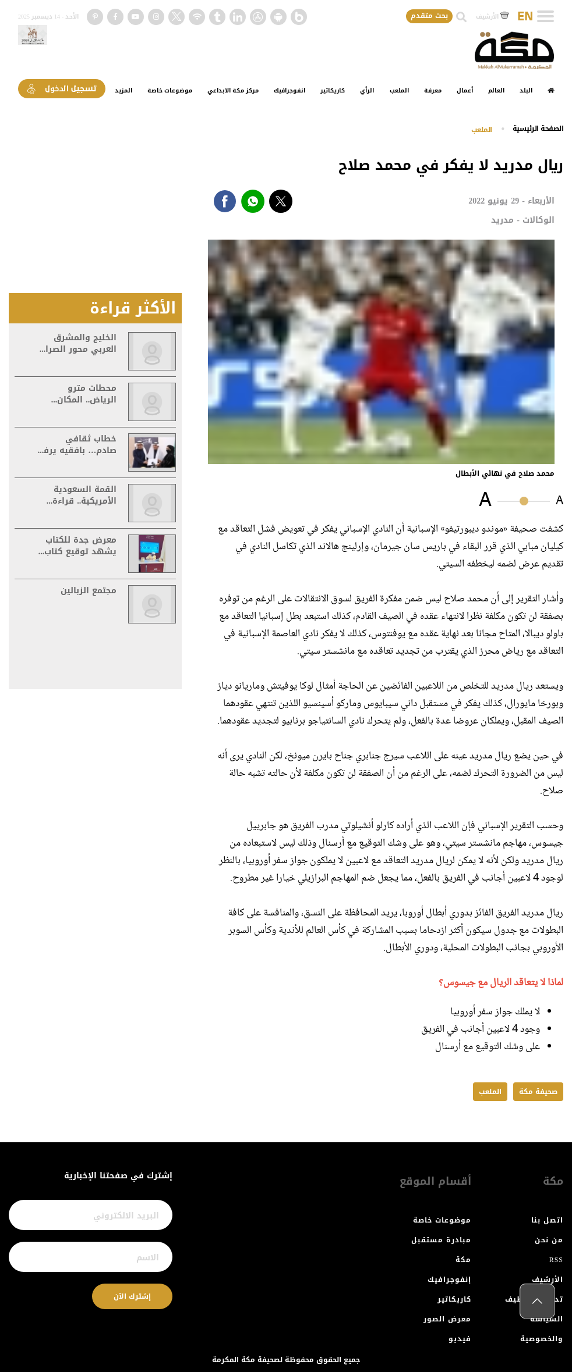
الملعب (399, 90)
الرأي (367, 90)
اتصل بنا (547, 1220)
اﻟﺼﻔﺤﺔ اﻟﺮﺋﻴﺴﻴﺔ (538, 128)
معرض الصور (447, 1319)
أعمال (465, 90)
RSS (556, 1259)
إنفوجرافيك (449, 1279)
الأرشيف (492, 16)
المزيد (123, 90)
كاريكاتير (332, 90)
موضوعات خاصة (169, 90)
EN (525, 17)
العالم (496, 90)
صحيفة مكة (538, 1091)
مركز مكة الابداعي (233, 90)
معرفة (433, 90)
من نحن (549, 1240)
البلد (526, 90)
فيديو (460, 1338)
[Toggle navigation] (545, 16)
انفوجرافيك (289, 90)
